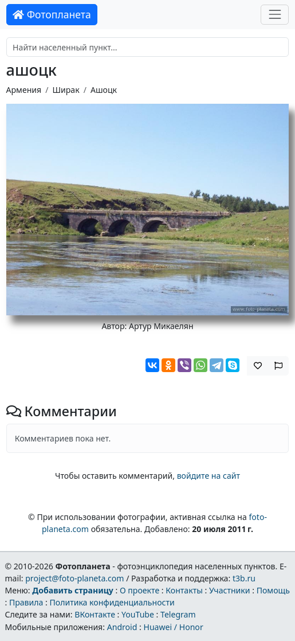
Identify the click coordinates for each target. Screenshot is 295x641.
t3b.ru (244, 578)
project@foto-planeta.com (74, 578)
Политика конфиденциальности (111, 602)
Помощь (273, 590)
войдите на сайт (208, 475)
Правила (26, 602)
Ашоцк (104, 89)
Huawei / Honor (173, 627)
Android (122, 627)
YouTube (137, 614)
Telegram (178, 614)
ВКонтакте (94, 614)
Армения (24, 89)
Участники (229, 590)
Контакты (184, 590)
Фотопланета (52, 14)
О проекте (139, 590)
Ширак (65, 89)
